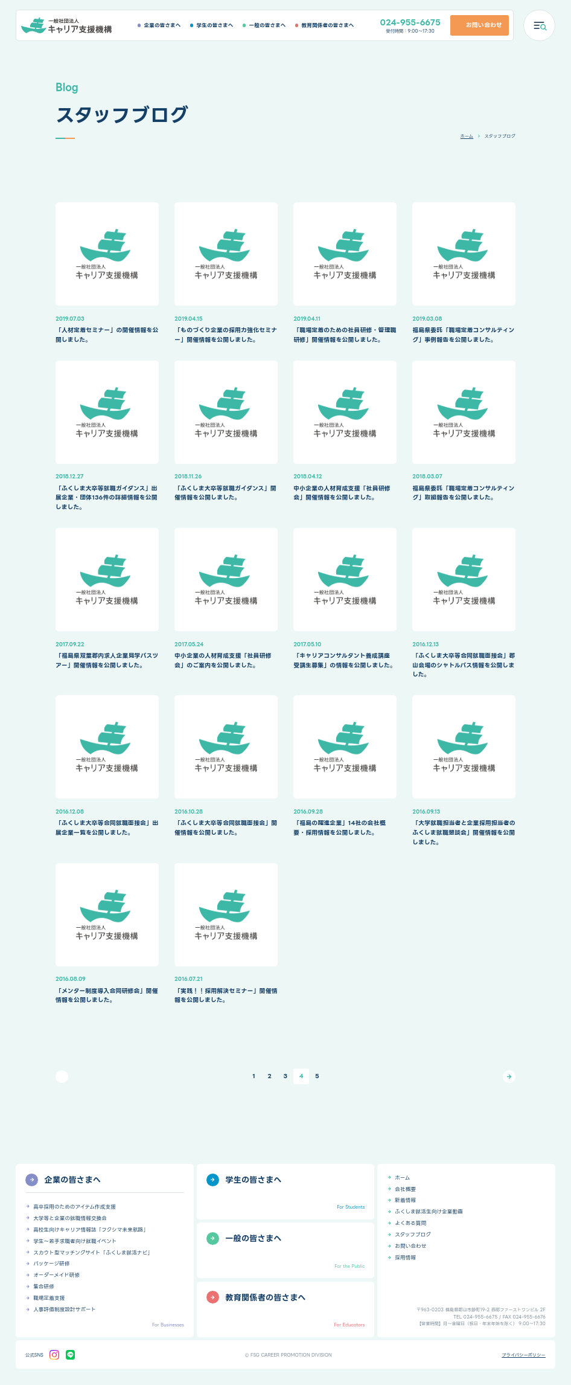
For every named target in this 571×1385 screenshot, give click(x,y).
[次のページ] (509, 1076)
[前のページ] (62, 1076)
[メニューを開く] (539, 26)
